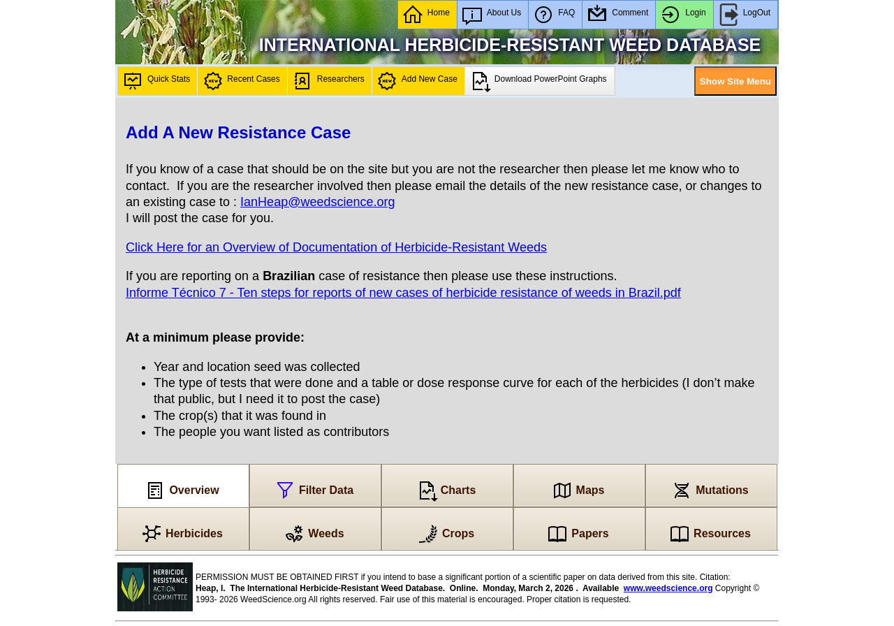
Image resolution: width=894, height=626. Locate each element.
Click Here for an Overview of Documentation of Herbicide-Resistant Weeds (336, 247)
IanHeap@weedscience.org (317, 202)
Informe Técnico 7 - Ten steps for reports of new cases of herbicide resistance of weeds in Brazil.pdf (403, 293)
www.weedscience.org (668, 588)
